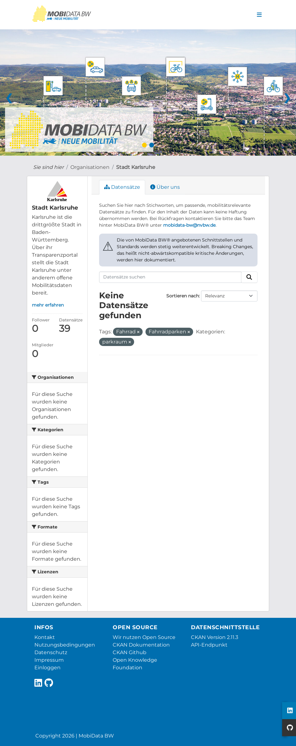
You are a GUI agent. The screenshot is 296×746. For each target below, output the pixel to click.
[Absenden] (249, 277)
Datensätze (122, 187)
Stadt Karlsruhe (135, 167)
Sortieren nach (182, 296)
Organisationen (90, 167)
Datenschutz (50, 652)
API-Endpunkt (209, 645)
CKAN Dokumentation (141, 645)
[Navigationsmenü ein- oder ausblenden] (259, 15)
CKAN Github (129, 652)
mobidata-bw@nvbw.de (189, 225)
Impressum (49, 660)
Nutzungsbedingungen (64, 645)
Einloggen (47, 668)
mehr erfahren (48, 305)
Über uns (165, 187)
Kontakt (44, 637)
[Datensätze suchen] (170, 277)
